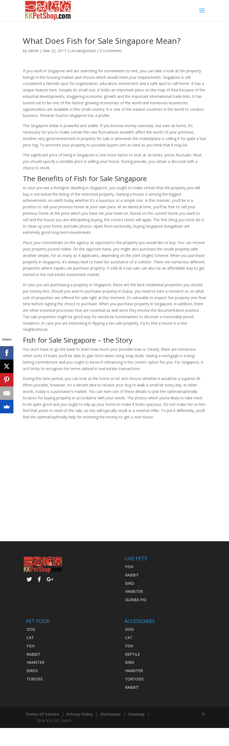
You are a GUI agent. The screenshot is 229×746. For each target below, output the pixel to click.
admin (33, 50)
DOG (31, 629)
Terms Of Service (42, 714)
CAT (30, 637)
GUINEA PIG (135, 599)
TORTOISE (134, 679)
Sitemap (136, 714)
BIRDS (32, 670)
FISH (129, 566)
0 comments (111, 50)
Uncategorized (83, 50)
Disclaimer (110, 714)
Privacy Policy (80, 714)
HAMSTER (134, 591)
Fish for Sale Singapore (110, 178)
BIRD (129, 583)
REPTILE (132, 654)
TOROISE (35, 679)
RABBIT (132, 575)
